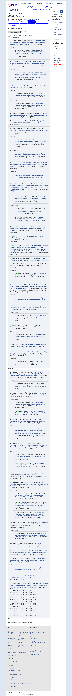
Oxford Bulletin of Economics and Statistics (27, 375)
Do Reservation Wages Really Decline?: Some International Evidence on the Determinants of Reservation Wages (29, 185)
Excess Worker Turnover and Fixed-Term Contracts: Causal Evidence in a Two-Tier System (30, 413)
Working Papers (24, 65)
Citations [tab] (39, 22)
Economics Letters (19, 301)
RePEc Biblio (57, 51)
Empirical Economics (15, 554)
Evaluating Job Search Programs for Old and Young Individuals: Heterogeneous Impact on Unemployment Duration (30, 535)
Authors (39, 3)
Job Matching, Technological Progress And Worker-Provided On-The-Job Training (28, 430)
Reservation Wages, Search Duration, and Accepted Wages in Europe (28, 307)
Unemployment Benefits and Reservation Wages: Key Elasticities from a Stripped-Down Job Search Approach (30, 154)
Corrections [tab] (13, 25)
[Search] (61, 11)
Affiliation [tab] (23, 22)
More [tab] (45, 22)
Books (55, 32)
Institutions (49, 3)
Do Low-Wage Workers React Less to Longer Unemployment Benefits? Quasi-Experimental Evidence (28, 42)
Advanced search (58, 14)
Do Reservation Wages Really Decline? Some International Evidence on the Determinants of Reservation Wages (30, 198)
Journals (56, 25)
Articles (25, 35)
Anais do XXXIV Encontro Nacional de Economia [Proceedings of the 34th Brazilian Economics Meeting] (28, 249)
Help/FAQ (29, 7)
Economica (38, 143)
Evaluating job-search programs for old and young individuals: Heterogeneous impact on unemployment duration (29, 524)
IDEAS (11, 692)
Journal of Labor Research (37, 486)
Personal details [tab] (14, 22)
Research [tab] (31, 22)
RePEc (17, 692)
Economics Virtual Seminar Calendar (58, 60)
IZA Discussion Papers (21, 44)
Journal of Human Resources (31, 577)
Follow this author (36, 9)
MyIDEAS (51, 7)
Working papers (58, 22)
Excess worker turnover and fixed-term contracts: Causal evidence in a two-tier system (30, 95)
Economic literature (27, 3)
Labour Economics (23, 96)
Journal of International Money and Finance (21, 587)
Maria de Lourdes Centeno (31, 19)
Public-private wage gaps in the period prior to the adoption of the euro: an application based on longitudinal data (27, 63)
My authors (43, 9)
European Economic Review (37, 560)
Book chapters (58, 34)
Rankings (59, 3)
